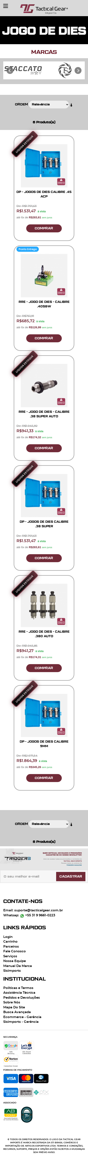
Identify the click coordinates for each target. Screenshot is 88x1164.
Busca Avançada (17, 1012)
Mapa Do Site (14, 1007)
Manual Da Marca (17, 966)
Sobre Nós (11, 1002)
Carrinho (10, 941)
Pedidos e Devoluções (21, 997)
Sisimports (12, 970)
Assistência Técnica (19, 992)
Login (8, 937)
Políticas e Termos (18, 988)
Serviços (10, 956)
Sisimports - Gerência (21, 1021)
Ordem (21, 104)
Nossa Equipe (14, 961)
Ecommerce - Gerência (22, 1017)
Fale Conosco (14, 951)
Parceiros (11, 946)
